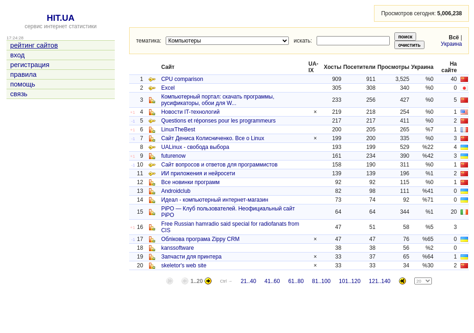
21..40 (248, 281)
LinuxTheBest (178, 129)
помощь (22, 84)
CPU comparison (182, 79)
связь (18, 94)
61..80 (296, 281)
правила (23, 74)
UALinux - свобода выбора (195, 147)
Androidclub (175, 191)
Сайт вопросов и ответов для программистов (219, 164)
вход (17, 55)
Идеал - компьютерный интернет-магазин (214, 200)
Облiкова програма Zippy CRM (200, 239)
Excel (168, 88)
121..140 (380, 281)
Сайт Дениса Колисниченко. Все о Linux (212, 138)
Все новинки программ (190, 182)
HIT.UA (61, 18)
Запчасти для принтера (191, 256)
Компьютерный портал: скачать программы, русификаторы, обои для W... (217, 99)
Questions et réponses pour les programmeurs (218, 120)
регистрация (30, 64)
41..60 (272, 281)
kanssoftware (177, 248)
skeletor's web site (183, 265)
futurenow (173, 156)
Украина (451, 44)
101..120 (350, 281)
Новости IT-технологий (190, 112)
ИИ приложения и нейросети (198, 173)
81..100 (321, 281)
